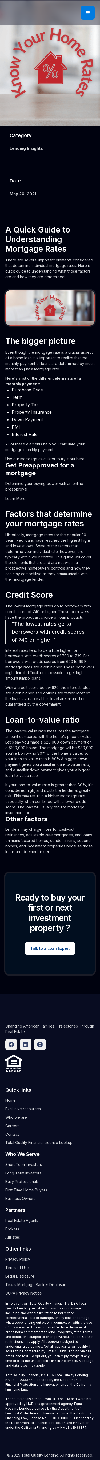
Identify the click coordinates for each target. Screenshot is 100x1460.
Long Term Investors (23, 1173)
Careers (12, 1126)
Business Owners (20, 1198)
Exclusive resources (23, 1109)
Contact (12, 1134)
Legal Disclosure (19, 1276)
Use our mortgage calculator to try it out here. (45, 459)
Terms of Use (17, 1267)
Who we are (16, 1117)
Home (10, 1100)
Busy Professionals (22, 1181)
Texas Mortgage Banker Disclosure (36, 1284)
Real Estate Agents (21, 1220)
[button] (88, 13)
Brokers (12, 1229)
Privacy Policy (17, 1259)
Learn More (15, 498)
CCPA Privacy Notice (23, 1293)
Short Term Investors (23, 1164)
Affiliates (12, 1237)
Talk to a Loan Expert (50, 948)
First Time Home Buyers (26, 1190)
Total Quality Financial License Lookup (39, 1142)
